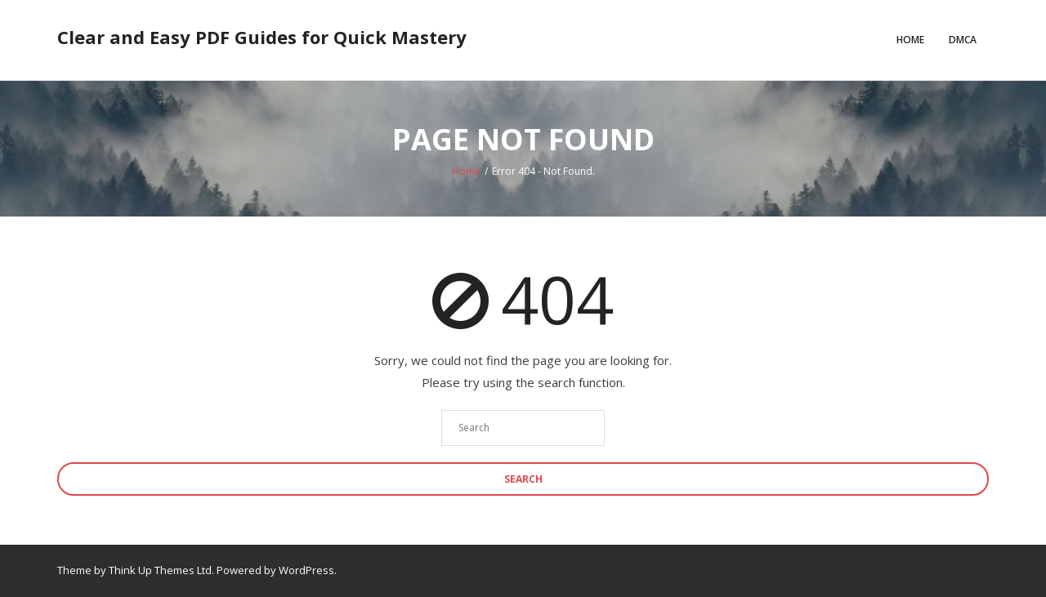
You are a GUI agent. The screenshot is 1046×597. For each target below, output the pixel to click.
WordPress (306, 570)
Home (910, 40)
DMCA (963, 40)
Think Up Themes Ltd (160, 570)
